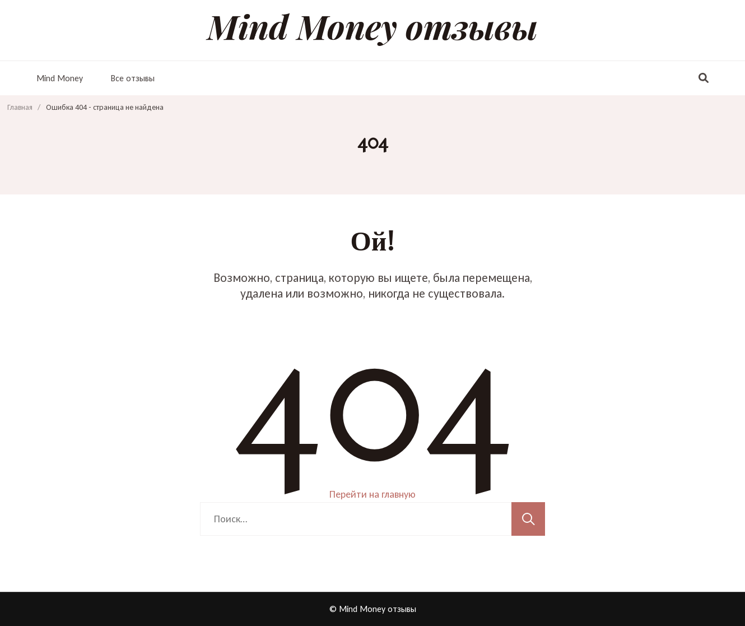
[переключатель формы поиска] (704, 78)
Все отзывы (133, 78)
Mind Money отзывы (372, 25)
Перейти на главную (372, 494)
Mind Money (59, 78)
